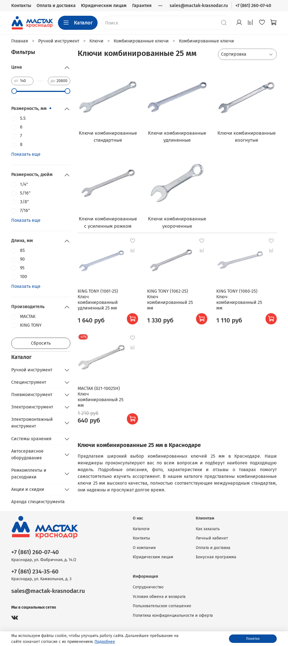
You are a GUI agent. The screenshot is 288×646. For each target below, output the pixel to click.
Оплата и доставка (56, 5)
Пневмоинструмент (31, 394)
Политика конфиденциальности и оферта (173, 615)
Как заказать (208, 529)
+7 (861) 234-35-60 (34, 571)
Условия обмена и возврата (159, 596)
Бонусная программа (216, 557)
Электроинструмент (32, 407)
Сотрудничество (148, 587)
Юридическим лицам (104, 5)
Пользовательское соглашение (162, 606)
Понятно (253, 639)
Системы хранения (31, 438)
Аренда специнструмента (38, 501)
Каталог (78, 22)
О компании (144, 547)
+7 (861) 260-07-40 (253, 5)
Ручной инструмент (31, 369)
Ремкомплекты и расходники (28, 473)
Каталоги (141, 529)
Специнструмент (28, 382)
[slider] (14, 91)
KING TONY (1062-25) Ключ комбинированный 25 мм (170, 299)
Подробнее (104, 641)
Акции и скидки (27, 489)
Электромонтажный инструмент (32, 423)
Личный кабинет (212, 538)
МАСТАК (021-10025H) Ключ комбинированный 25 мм (100, 397)
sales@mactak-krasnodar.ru (199, 5)
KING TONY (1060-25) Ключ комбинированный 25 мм (239, 299)
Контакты (21, 5)
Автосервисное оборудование (27, 454)
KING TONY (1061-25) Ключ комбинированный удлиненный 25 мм (98, 299)
